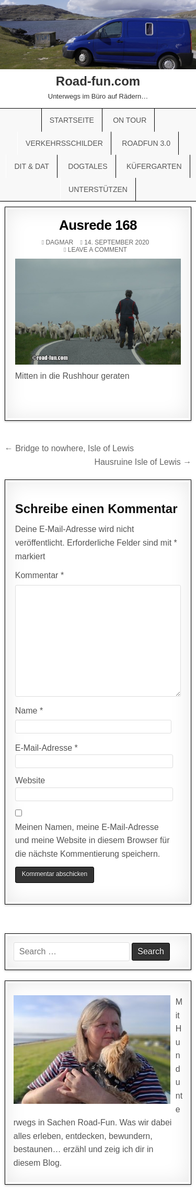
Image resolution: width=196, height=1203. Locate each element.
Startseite (72, 120)
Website (30, 780)
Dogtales (87, 166)
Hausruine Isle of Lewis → (142, 461)
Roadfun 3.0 (146, 143)
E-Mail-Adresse (46, 747)
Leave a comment (97, 249)
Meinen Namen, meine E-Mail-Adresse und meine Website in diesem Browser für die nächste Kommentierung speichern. (92, 840)
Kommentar (39, 575)
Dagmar (59, 242)
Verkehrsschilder (64, 143)
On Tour (129, 120)
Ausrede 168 (98, 225)
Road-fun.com (98, 81)
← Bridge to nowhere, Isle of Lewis (69, 448)
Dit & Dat (31, 166)
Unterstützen (98, 189)
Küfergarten (154, 166)
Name (29, 710)
